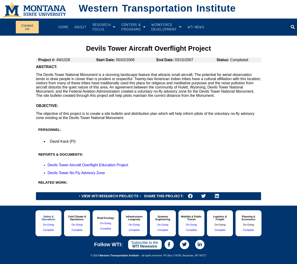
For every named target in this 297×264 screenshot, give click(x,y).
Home (63, 27)
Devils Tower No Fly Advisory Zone (76, 173)
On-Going (48, 224)
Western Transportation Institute (157, 8)
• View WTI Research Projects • (110, 196)
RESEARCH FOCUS (104, 27)
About (80, 27)
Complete (48, 230)
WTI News (195, 27)
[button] (293, 27)
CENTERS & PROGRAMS (133, 27)
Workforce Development (166, 27)
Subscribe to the (144, 244)
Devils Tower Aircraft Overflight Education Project (88, 165)
